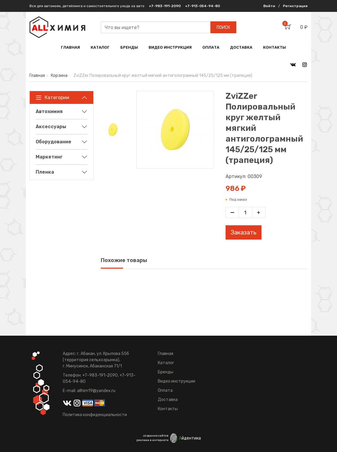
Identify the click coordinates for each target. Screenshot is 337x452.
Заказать (243, 232)
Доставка (168, 399)
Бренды (165, 372)
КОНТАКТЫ (274, 47)
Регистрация (295, 6)
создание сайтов (155, 435)
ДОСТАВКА (241, 47)
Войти (269, 6)
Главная (37, 75)
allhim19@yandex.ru (96, 390)
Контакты (168, 408)
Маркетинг (49, 157)
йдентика (190, 438)
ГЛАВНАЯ (70, 47)
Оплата (165, 390)
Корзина (59, 75)
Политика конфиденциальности (95, 414)
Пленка (45, 172)
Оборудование (53, 142)
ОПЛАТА (210, 47)
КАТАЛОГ (100, 47)
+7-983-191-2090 (165, 6)
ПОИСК (223, 27)
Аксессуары (51, 126)
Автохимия (49, 111)
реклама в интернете (152, 440)
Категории (52, 98)
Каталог (166, 362)
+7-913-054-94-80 (202, 6)
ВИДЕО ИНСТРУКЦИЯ (170, 47)
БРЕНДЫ (129, 47)
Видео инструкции (176, 381)
